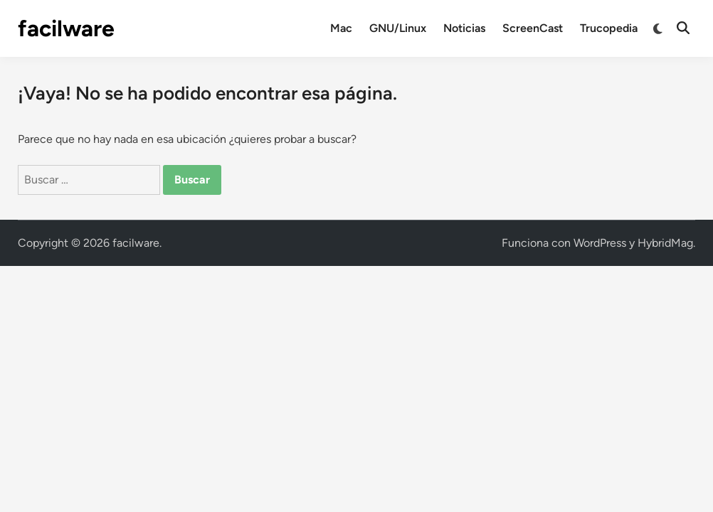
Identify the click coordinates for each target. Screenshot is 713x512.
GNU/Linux (397, 28)
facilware (66, 28)
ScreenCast (532, 28)
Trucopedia (609, 28)
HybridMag (665, 243)
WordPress (600, 243)
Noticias (464, 28)
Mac (341, 28)
